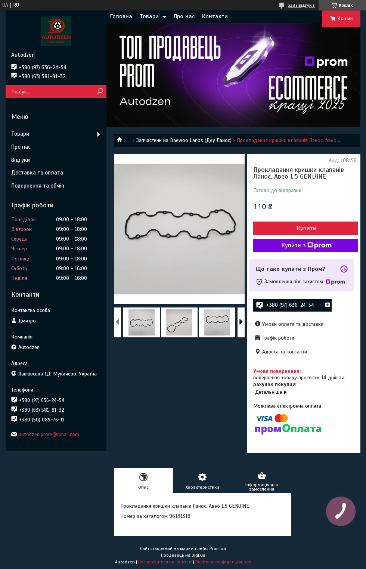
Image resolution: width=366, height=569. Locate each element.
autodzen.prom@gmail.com (49, 434)
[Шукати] (99, 91)
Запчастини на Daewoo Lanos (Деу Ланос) (184, 140)
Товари (149, 16)
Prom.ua (218, 548)
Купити (306, 228)
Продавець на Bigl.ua (183, 555)
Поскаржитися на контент (165, 562)
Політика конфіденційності (223, 562)
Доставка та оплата (37, 172)
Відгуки (20, 160)
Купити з (307, 245)
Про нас (184, 16)
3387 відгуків (301, 5)
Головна (121, 16)
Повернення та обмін (37, 185)
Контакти (215, 16)
